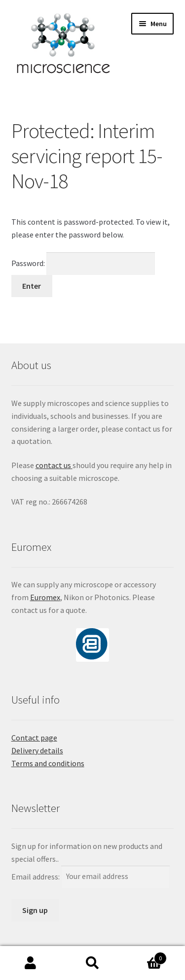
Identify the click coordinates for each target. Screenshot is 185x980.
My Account (31, 963)
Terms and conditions (47, 763)
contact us (54, 465)
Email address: (36, 876)
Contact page (34, 738)
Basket (145, 956)
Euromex (45, 597)
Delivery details (37, 750)
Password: (83, 263)
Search (92, 963)
